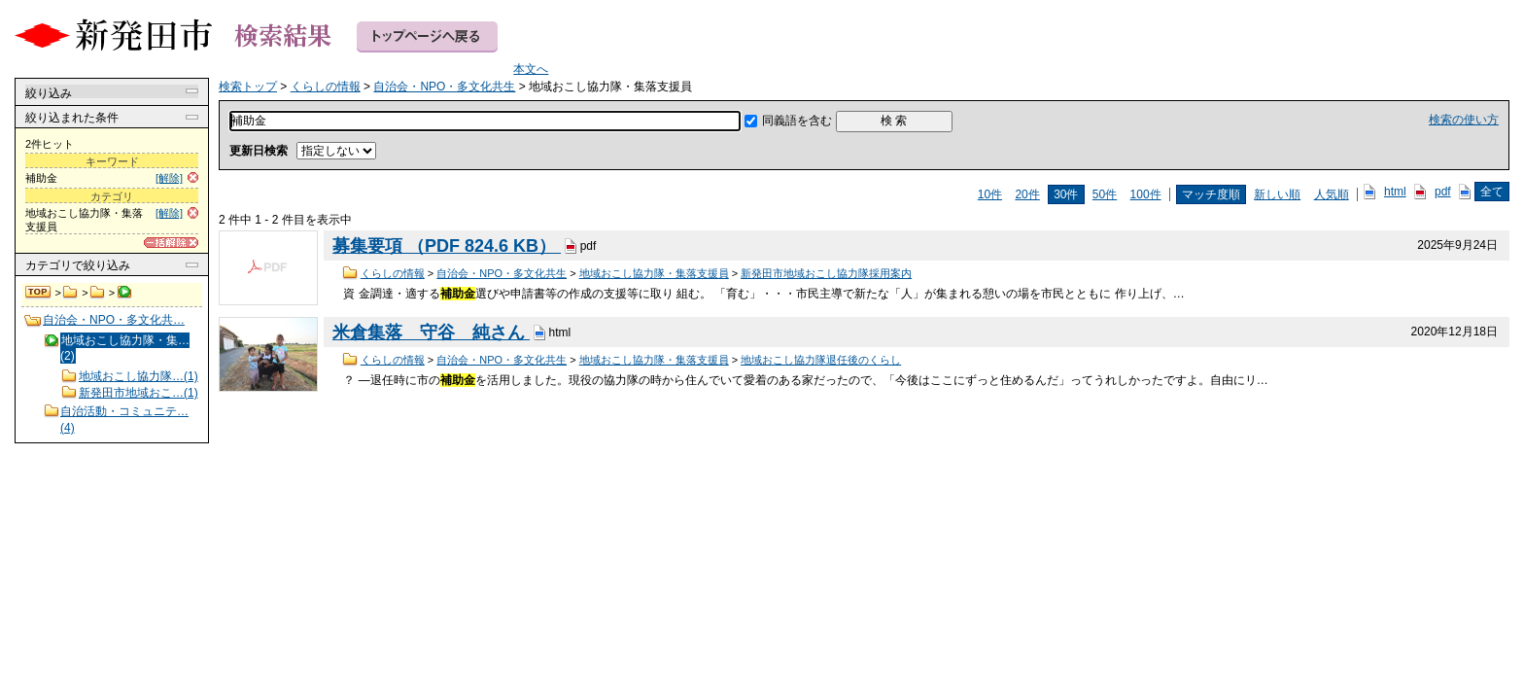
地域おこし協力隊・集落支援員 (654, 273)
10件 (990, 194)
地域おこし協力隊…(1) (138, 376)
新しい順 (1277, 194)
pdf (1443, 191)
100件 (1145, 194)
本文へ (530, 69)
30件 (1066, 194)
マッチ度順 (1211, 194)
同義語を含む (797, 120)
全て (1492, 191)
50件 (1104, 194)
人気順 (1331, 194)
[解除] (169, 178)
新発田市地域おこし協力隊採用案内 (826, 273)
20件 (1027, 194)
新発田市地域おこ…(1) (138, 393)
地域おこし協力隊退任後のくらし (821, 360)
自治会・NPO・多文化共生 (97, 292)
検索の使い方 (1464, 119)
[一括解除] (171, 242)
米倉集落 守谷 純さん (431, 332)
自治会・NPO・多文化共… (114, 320)
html (1395, 191)
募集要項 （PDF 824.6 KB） (446, 246)
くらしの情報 (70, 292)
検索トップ (38, 292)
